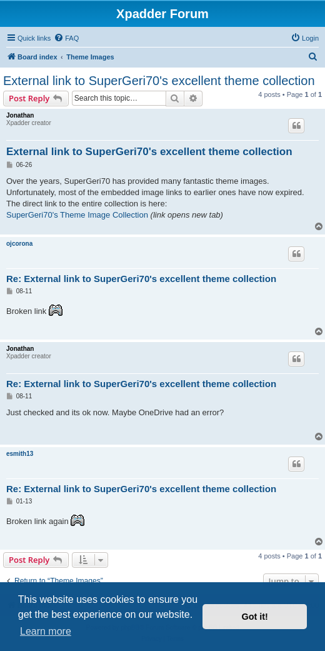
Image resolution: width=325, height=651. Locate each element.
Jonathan (20, 115)
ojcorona (19, 243)
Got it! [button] (255, 617)
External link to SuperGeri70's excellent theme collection (159, 81)
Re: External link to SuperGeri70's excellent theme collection (141, 278)
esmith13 (19, 453)
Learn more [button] (45, 631)
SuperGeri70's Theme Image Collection (77, 215)
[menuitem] (66, 38)
